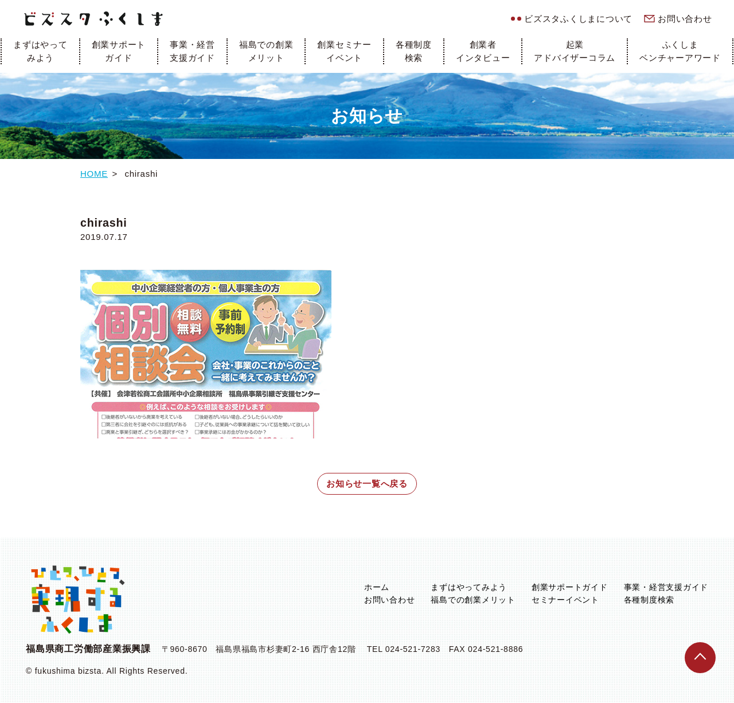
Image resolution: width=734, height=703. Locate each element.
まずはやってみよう (40, 51)
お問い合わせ (685, 19)
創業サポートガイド (119, 51)
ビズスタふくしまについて (578, 19)
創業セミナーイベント (344, 51)
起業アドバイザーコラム (574, 51)
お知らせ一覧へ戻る (367, 483)
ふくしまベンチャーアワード (680, 51)
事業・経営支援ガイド (192, 51)
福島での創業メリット (266, 51)
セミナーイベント (565, 599)
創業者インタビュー (483, 51)
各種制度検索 (414, 51)
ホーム (376, 587)
